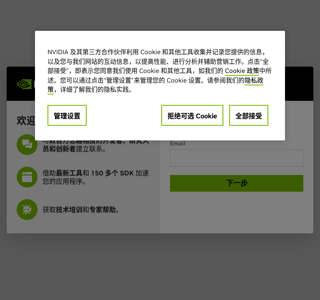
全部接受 (248, 115)
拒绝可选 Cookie (192, 115)
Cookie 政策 (242, 71)
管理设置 (67, 115)
